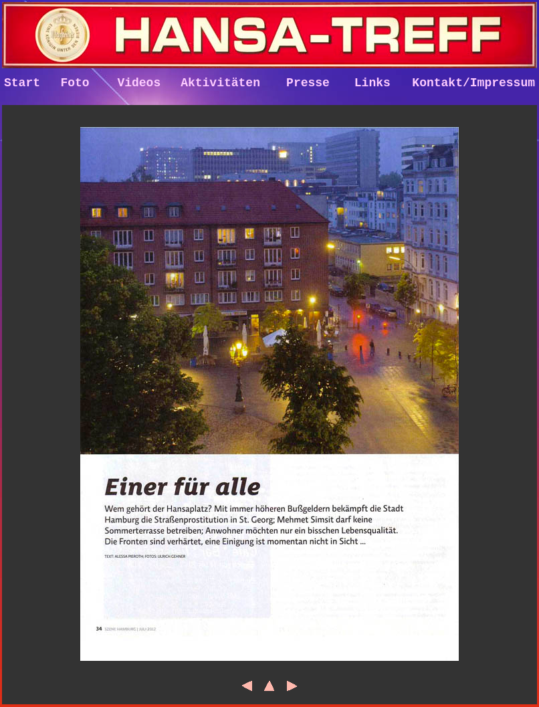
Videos (138, 84)
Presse (308, 84)
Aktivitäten (220, 84)
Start (22, 84)
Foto (74, 84)
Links (372, 84)
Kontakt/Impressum (473, 84)
